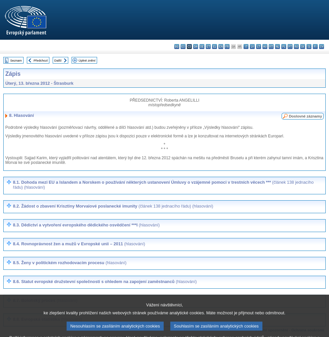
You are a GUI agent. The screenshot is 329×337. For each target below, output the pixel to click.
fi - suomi (315, 46)
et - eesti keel (208, 46)
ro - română (296, 46)
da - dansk (195, 46)
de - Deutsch (201, 46)
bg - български (176, 46)
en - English (220, 46)
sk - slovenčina (302, 46)
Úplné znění (87, 60)
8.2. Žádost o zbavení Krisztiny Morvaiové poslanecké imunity (113, 206)
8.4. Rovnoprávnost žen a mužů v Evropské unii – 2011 (79, 243)
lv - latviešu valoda (252, 46)
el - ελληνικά (214, 46)
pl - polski (283, 46)
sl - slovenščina (308, 46)
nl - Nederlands (277, 46)
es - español (183, 46)
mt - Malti (271, 46)
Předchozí (40, 60)
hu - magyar (264, 46)
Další (58, 60)
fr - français (227, 46)
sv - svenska (321, 46)
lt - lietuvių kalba (258, 46)
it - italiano (246, 46)
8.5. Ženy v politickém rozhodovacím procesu (70, 262)
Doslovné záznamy (305, 116)
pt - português (290, 46)
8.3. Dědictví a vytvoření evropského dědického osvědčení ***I (86, 224)
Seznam (16, 60)
